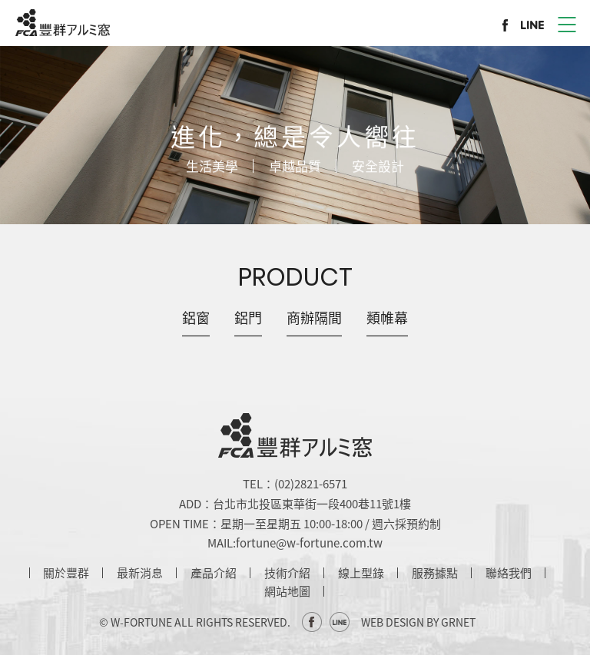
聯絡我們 (509, 572)
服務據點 (435, 572)
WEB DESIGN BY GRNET (418, 622)
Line (340, 622)
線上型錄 (361, 572)
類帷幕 (387, 317)
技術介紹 (287, 572)
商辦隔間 (314, 317)
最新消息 (140, 572)
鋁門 (248, 317)
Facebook (312, 622)
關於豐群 (66, 572)
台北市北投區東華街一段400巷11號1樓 (312, 503)
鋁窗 (196, 317)
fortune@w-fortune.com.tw (309, 542)
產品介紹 (214, 572)
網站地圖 (287, 591)
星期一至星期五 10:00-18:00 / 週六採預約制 (330, 523)
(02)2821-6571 (310, 483)
